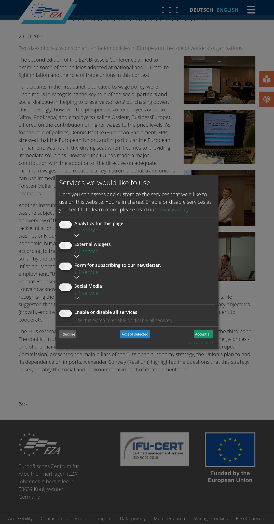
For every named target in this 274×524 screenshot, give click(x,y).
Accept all (203, 334)
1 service (86, 230)
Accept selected (135, 334)
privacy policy (173, 209)
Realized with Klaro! (201, 343)
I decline (68, 334)
